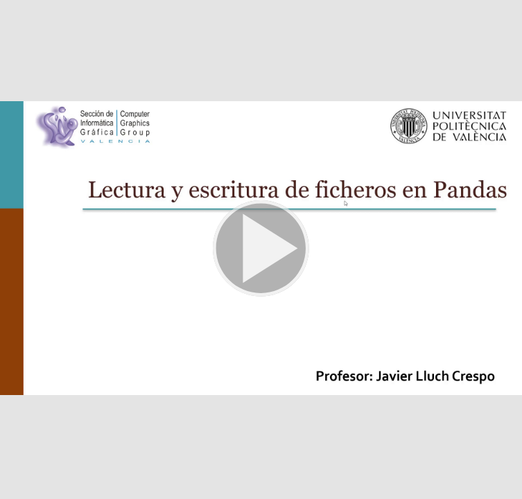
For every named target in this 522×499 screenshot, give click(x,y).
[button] (261, 249)
